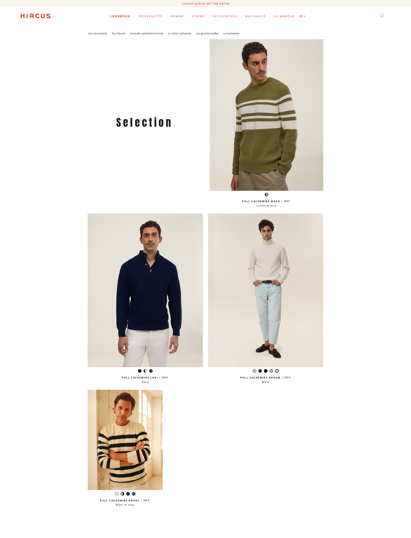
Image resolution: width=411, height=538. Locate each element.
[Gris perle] (254, 371)
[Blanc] (277, 371)
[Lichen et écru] (266, 195)
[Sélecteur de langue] (302, 16)
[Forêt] (151, 371)
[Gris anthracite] (133, 494)
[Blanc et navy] (145, 371)
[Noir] (266, 371)
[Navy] (139, 371)
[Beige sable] (271, 371)
